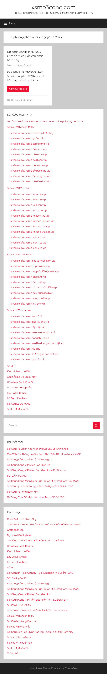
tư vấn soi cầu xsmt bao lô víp (26, 316)
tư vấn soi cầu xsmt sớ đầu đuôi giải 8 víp (33, 332)
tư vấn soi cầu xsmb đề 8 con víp (28, 159)
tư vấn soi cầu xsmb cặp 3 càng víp (29, 143)
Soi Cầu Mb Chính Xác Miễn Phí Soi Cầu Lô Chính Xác (37, 448)
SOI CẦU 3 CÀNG (16, 475)
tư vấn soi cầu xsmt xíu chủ (25, 348)
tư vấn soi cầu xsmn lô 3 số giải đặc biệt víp (34, 271)
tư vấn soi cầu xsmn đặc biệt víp (28, 282)
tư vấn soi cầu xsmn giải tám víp (28, 276)
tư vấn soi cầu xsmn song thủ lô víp (30, 298)
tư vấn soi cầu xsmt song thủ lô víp (29, 337)
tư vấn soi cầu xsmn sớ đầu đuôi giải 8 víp (33, 287)
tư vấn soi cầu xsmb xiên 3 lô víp (28, 242)
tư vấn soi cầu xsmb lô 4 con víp (28, 194)
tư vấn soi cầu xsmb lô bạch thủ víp (29, 215)
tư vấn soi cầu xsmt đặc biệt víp (27, 327)
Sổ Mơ (10, 366)
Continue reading (18, 89)
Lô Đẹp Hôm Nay (17, 398)
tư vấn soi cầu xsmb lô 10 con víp (28, 210)
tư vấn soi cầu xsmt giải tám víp (27, 359)
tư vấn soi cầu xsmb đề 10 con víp (29, 165)
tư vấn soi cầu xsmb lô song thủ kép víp (32, 231)
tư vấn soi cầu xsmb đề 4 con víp (28, 149)
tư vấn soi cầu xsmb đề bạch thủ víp (30, 170)
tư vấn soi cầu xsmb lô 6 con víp (28, 199)
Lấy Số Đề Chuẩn (17, 393)
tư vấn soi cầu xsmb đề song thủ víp (30, 176)
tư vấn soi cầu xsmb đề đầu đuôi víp (30, 181)
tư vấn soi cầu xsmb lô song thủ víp (30, 226)
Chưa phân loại (15, 529)
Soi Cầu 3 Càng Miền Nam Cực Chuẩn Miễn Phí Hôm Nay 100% (42, 480)
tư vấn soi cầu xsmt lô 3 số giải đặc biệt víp (34, 354)
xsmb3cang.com (53, 7)
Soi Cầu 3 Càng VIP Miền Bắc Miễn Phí (29, 464)
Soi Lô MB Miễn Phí (18, 409)
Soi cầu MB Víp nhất (18, 188)
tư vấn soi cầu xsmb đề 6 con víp (28, 154)
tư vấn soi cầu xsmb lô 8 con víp (28, 204)
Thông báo (13, 653)
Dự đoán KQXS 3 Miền (22, 100)
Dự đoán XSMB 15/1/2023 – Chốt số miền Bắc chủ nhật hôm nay (25, 56)
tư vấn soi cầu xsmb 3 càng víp (27, 138)
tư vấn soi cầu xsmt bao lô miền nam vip (32, 260)
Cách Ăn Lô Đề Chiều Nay (21, 376)
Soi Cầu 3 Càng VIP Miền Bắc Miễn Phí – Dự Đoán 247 (37, 470)
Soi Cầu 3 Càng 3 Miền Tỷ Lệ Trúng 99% (29, 459)
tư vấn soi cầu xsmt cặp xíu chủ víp (29, 321)
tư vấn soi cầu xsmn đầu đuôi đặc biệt (31, 292)
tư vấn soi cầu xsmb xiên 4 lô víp (28, 247)
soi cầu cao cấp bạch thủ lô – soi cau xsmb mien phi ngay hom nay (45, 121)
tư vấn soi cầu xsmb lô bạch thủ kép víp (32, 221)
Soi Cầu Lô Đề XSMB (19, 403)
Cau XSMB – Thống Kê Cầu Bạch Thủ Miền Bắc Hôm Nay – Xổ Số (44, 454)
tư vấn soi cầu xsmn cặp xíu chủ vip (30, 266)
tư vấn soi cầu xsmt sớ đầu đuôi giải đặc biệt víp (37, 343)
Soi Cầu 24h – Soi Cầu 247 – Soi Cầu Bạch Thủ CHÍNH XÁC (40, 486)
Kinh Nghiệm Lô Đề (18, 371)
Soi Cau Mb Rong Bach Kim (22, 491)
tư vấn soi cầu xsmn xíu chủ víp (27, 303)
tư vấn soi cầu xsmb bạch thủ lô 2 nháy (32, 133)
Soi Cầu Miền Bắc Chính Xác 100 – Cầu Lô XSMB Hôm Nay (40, 631)
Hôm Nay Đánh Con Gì (20, 382)
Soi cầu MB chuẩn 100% (20, 127)
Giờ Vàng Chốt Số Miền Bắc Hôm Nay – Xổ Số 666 (35, 497)
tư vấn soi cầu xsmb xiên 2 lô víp (28, 237)
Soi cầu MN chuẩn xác (19, 254)
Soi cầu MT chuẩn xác (19, 310)
